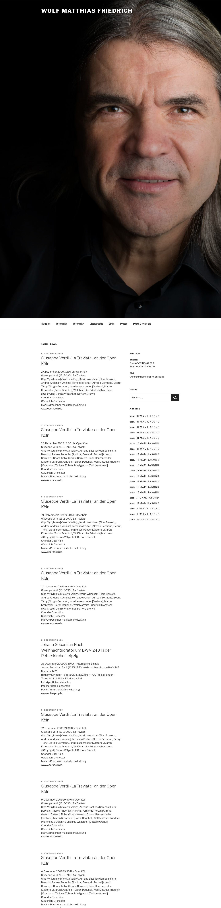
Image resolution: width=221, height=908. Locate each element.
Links (111, 323)
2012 (132, 492)
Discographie (96, 323)
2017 (132, 465)
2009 (132, 508)
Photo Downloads (142, 323)
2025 (132, 421)
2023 (132, 432)
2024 (132, 427)
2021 (132, 443)
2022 (132, 438)
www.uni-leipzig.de (51, 692)
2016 (132, 470)
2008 (132, 514)
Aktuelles (45, 323)
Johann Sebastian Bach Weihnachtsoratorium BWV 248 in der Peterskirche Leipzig (76, 650)
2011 (132, 497)
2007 (132, 519)
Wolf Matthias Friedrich (87, 10)
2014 (132, 481)
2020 (132, 449)
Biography (78, 323)
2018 (132, 459)
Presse (123, 323)
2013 (132, 487)
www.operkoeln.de (51, 408)
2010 (132, 503)
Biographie (62, 323)
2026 (132, 416)
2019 (132, 454)
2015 (132, 476)
